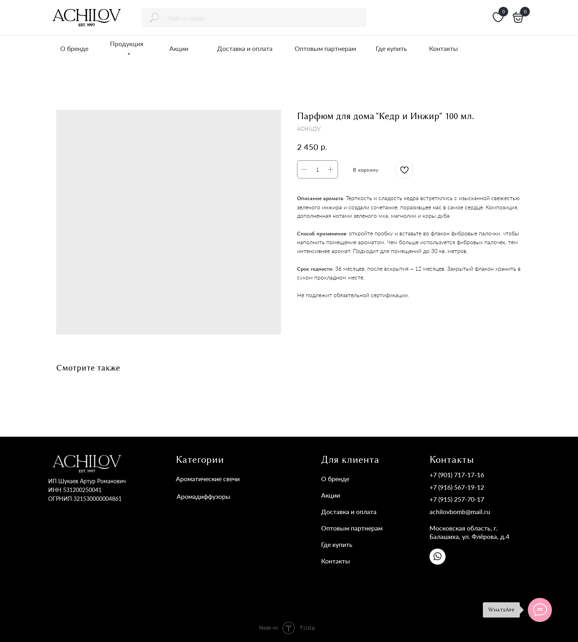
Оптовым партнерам (352, 528)
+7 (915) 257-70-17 (456, 499)
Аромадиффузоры (203, 496)
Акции (330, 495)
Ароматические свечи (208, 478)
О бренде (335, 478)
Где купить (336, 544)
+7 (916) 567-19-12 (456, 487)
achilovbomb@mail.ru (459, 511)
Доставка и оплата (349, 511)
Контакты (335, 561)
